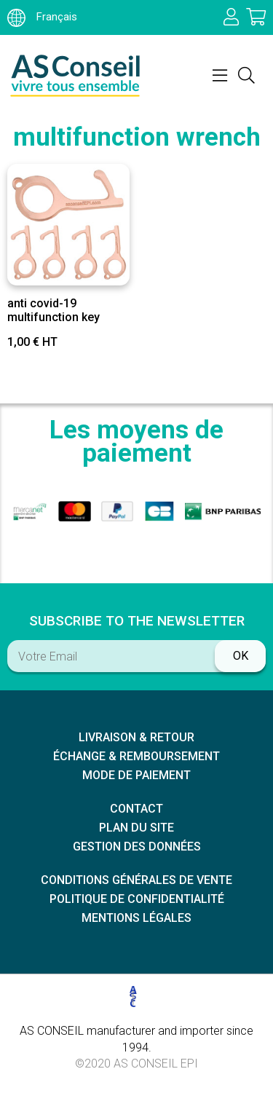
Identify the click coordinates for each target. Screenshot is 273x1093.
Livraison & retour (136, 737)
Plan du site (136, 827)
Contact (136, 809)
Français (42, 16)
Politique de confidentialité (137, 899)
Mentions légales (136, 918)
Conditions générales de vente (136, 880)
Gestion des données (137, 846)
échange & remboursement (136, 756)
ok (240, 656)
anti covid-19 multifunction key (53, 310)
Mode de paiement (136, 775)
